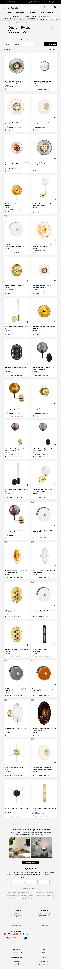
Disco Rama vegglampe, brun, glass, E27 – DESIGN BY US (44, 729)
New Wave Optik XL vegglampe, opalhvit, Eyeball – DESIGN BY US (42, 768)
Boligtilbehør (16, 955)
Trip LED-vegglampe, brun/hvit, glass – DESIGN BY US (43, 531)
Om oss (16, 938)
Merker (14, 22)
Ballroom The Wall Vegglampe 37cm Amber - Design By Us (15, 409)
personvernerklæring (51, 876)
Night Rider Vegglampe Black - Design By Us (16, 368)
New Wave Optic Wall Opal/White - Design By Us (42, 123)
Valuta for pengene (17, 954)
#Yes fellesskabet (44, 938)
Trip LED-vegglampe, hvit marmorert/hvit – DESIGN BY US (14, 245)
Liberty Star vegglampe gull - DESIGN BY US (16, 768)
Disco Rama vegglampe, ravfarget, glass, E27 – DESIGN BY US (16, 571)
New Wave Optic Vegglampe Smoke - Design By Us (43, 164)
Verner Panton (17, 952)
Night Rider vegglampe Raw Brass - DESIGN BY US (15, 611)
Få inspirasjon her (29, 840)
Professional (44, 16)
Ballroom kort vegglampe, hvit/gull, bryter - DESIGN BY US (42, 490)
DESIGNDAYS (47, 19)
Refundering (16, 905)
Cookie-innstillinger (44, 939)
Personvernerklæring (16, 942)
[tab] (8, 44)
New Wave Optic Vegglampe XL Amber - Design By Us (44, 327)
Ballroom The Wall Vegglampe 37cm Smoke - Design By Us (43, 368)
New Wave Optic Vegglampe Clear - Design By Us (15, 123)
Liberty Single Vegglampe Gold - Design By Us (16, 327)
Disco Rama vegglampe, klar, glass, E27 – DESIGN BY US (43, 571)
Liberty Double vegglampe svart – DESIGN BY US (42, 650)
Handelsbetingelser (16, 941)
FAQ (17, 894)
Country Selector (16, 944)
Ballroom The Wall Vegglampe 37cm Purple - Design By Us (15, 531)
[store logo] (11, 7)
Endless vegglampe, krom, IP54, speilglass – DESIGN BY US (41, 82)
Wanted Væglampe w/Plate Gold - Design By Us (42, 409)
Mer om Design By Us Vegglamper (23, 39)
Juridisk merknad (16, 939)
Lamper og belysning (8, 22)
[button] (27, 76)
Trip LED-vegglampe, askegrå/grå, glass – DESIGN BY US (16, 689)
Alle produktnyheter (16, 957)
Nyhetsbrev (44, 901)
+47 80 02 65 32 (16, 891)
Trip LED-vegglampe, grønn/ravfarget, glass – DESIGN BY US (43, 689)
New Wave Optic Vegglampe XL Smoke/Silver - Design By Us (14, 82)
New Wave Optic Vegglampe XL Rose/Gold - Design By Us (41, 245)
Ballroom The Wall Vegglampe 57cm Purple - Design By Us (15, 449)
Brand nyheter (44, 941)
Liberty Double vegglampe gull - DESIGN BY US (44, 809)
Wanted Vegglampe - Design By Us (15, 285)
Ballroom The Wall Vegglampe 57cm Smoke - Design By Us (43, 449)
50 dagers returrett (44, 903)
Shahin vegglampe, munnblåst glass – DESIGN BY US (16, 729)
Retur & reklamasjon (16, 903)
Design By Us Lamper (21, 22)
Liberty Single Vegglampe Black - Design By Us (16, 490)
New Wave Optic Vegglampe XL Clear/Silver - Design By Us (41, 286)
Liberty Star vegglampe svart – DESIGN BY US (16, 809)
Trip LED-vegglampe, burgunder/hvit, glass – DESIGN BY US (43, 611)
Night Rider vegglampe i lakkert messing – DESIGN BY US (16, 650)
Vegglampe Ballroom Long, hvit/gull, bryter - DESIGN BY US (43, 204)
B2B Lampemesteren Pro (44, 942)
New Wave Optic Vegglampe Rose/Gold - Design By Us (17, 164)
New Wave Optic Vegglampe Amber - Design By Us (16, 204)
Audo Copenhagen (17, 951)
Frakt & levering (16, 901)
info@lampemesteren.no (16, 893)
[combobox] (30, 7)
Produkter (7, 39)
